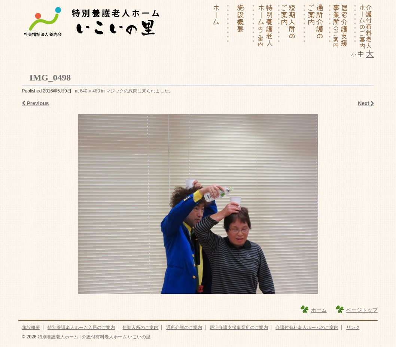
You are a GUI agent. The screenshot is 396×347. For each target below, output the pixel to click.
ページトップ (362, 310)
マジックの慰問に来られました (137, 91)
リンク (353, 327)
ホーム (319, 310)
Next (366, 103)
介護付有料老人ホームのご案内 (306, 327)
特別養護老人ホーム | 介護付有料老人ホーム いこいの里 (93, 337)
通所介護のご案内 (184, 327)
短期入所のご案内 (140, 327)
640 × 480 (90, 91)
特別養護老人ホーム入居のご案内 (81, 327)
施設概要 (31, 327)
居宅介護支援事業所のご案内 (239, 327)
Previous (35, 103)
